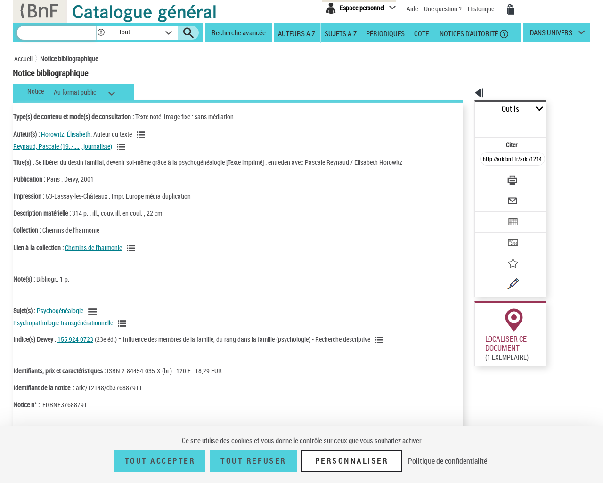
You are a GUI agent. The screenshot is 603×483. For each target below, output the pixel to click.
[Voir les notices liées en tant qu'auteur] (142, 134)
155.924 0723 (75, 339)
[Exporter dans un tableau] (493, 196)
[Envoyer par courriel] (486, 178)
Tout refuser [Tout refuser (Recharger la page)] (253, 461)
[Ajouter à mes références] (492, 233)
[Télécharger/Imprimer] (488, 159)
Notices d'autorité (468, 33)
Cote (421, 33)
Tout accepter (160, 461)
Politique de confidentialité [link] (447, 461)
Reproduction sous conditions (547, 352)
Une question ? (443, 8)
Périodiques (385, 33)
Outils (464, 109)
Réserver (482, 352)
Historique (482, 8)
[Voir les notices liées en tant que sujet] (93, 311)
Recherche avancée (239, 32)
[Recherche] (56, 33)
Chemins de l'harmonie (93, 247)
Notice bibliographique (69, 58)
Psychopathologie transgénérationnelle (63, 322)
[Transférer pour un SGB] (490, 214)
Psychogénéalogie (60, 310)
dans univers (551, 34)
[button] (101, 33)
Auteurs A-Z (296, 33)
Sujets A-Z (341, 33)
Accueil (23, 58)
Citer (471, 124)
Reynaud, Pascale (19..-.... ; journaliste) (62, 146)
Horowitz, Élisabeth (65, 133)
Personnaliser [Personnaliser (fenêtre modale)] (352, 461)
